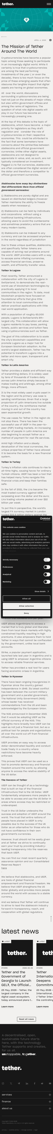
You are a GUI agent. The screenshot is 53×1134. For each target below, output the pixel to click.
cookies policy (14, 1130)
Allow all (26, 599)
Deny (26, 613)
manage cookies (26, 1130)
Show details (40, 591)
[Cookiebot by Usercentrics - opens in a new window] (40, 519)
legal (36, 1130)
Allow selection (26, 606)
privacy (4, 1130)
